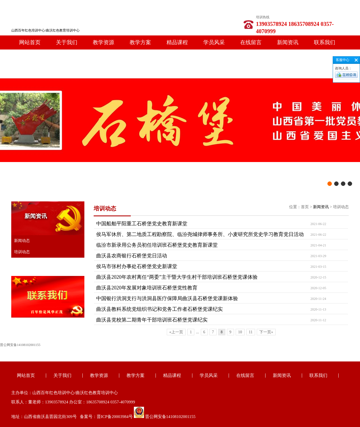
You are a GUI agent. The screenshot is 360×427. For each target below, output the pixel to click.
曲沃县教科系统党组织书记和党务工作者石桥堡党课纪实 (159, 309)
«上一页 (176, 332)
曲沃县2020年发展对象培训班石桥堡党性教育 (146, 288)
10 (240, 332)
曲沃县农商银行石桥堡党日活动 (131, 256)
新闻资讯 (287, 42)
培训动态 (22, 252)
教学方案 (140, 42)
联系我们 (324, 42)
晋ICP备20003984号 (115, 416)
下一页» (266, 332)
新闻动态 (22, 241)
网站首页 (29, 42)
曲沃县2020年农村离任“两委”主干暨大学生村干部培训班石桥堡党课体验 (177, 277)
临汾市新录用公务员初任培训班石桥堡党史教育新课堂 (157, 245)
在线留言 (251, 42)
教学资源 (103, 42)
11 (251, 332)
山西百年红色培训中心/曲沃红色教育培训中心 (45, 30)
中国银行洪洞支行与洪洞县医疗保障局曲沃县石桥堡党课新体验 (167, 298)
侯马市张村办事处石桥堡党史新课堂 (136, 266)
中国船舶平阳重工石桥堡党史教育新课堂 (141, 223)
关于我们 (66, 42)
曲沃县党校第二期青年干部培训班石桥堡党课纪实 (152, 320)
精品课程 (177, 42)
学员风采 (214, 42)
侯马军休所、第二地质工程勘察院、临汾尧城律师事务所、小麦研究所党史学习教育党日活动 (200, 234)
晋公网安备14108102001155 (170, 416)
